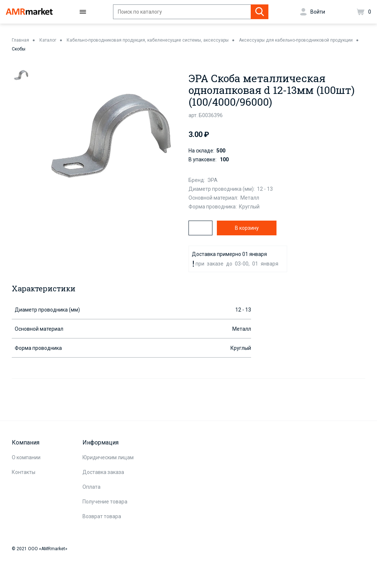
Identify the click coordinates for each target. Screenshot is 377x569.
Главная (20, 40)
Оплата (91, 487)
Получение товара (104, 502)
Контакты (23, 472)
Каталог (47, 40)
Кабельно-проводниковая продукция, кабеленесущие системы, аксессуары (148, 40)
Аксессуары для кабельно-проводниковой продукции (296, 40)
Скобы (18, 49)
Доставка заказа (103, 472)
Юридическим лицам (108, 457)
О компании (26, 457)
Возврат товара (101, 516)
